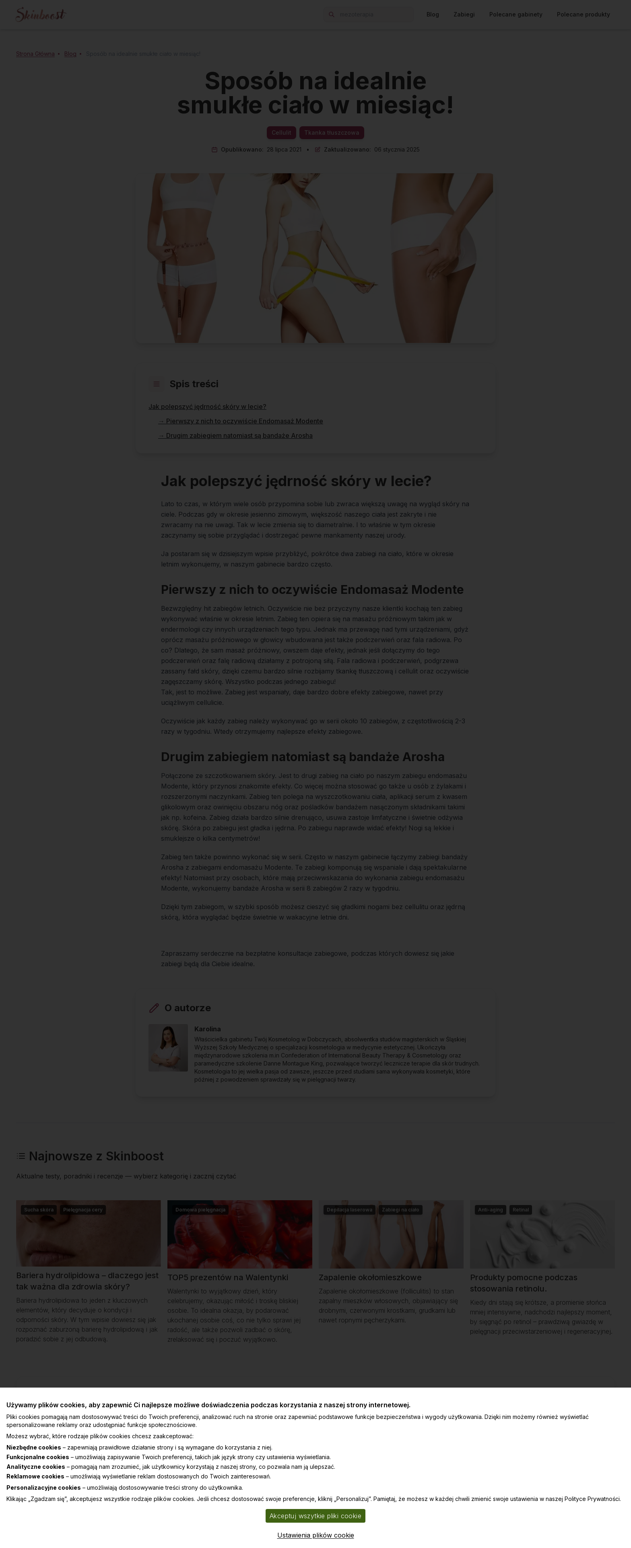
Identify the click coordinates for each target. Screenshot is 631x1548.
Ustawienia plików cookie (315, 1535)
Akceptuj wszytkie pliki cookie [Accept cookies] (315, 1516)
